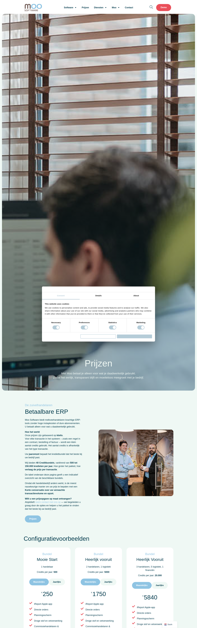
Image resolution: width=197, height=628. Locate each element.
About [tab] (136, 294)
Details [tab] (98, 294)
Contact (129, 7)
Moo (116, 7)
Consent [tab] (61, 294)
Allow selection (98, 336)
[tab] (39, 582)
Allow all (134, 336)
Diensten (100, 7)
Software (70, 7)
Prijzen (85, 7)
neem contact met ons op (48, 502)
